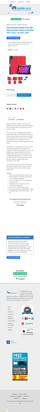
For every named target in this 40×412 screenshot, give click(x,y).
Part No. (11, 50)
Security (10, 327)
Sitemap (10, 330)
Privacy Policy (11, 321)
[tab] (12, 119)
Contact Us (21, 2)
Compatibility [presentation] (20, 119)
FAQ (9, 309)
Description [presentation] (12, 119)
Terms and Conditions (11, 324)
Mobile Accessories (12, 24)
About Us (13, 2)
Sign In (28, 2)
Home (9, 307)
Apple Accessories (23, 24)
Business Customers (10, 317)
